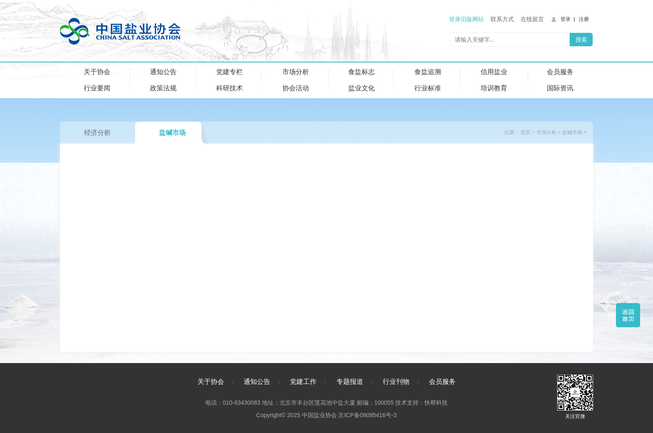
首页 (526, 132)
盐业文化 (361, 88)
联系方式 (502, 19)
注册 (584, 19)
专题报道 (349, 381)
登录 (566, 19)
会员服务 (560, 71)
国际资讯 (560, 88)
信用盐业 (494, 71)
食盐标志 (361, 71)
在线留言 (532, 19)
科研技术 (229, 88)
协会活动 (295, 88)
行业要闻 (97, 88)
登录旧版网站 (466, 19)
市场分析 (295, 71)
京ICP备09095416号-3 (367, 415)
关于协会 (97, 71)
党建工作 (303, 381)
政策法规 (163, 88)
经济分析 (97, 132)
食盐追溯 (427, 71)
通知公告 (163, 71)
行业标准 (427, 88)
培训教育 (494, 88)
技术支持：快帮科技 (421, 402)
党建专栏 (229, 71)
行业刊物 (396, 381)
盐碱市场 (172, 132)
